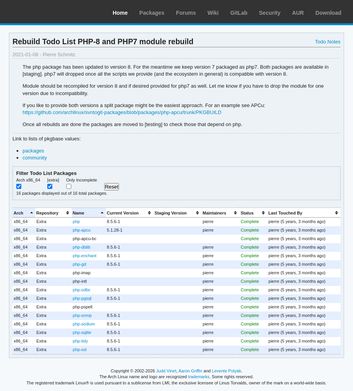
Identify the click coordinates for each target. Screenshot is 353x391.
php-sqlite (82, 332)
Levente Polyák (226, 371)
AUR (298, 13)
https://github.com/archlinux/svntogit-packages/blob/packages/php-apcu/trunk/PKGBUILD (121, 112)
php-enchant (84, 255)
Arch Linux (42, 11)
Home (120, 13)
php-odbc (82, 289)
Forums (186, 13)
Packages (152, 13)
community (34, 158)
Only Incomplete (81, 180)
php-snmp (82, 315)
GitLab (238, 13)
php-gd (79, 264)
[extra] (53, 180)
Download (328, 13)
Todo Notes (328, 42)
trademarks (198, 376)
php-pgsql (82, 298)
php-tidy (80, 341)
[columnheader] (23, 213)
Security (270, 13)
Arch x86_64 (28, 180)
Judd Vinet (166, 371)
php (76, 221)
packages (33, 151)
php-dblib (81, 247)
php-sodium (84, 324)
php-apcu (82, 230)
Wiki (213, 13)
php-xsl (79, 349)
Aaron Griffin (190, 371)
